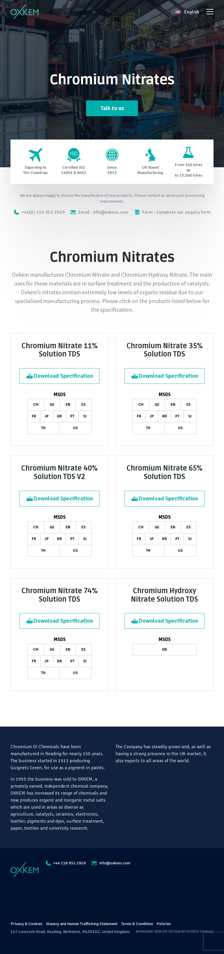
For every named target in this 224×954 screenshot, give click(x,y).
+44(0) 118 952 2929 (39, 212)
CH (35, 404)
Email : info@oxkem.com (99, 212)
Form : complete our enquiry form (172, 212)
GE (52, 404)
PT (72, 416)
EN (68, 404)
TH (43, 428)
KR (59, 416)
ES (83, 404)
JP (47, 416)
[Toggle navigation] (210, 11)
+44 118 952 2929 (66, 863)
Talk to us (112, 108)
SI (85, 416)
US (75, 428)
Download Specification (59, 375)
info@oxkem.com (111, 863)
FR (34, 416)
